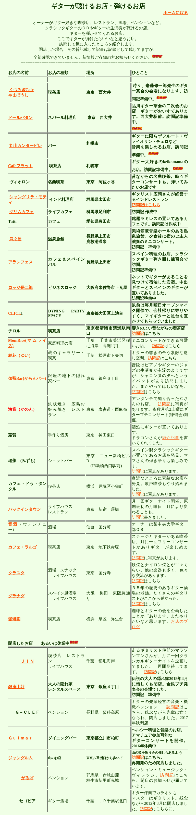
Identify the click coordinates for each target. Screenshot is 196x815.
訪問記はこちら (146, 205)
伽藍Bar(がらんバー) (27, 378)
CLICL (14, 313)
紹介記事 (170, 437)
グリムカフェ (21, 212)
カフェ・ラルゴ (22, 547)
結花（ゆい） (20, 355)
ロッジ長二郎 (20, 287)
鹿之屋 (15, 239)
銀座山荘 (16, 687)
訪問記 (138, 333)
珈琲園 (14, 619)
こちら (170, 358)
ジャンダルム (20, 758)
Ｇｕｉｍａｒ (20, 738)
